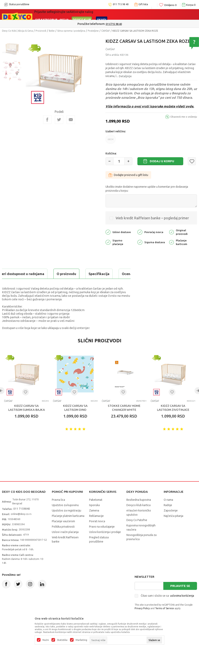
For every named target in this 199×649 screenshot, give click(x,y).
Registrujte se (59, 12)
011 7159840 (21, 518)
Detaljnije (125, 76)
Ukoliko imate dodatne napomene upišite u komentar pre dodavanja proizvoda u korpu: (146, 188)
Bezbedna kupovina (138, 509)
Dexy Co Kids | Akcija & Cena (17, 30)
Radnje (168, 515)
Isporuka (94, 515)
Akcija (64, 19)
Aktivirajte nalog (81, 12)
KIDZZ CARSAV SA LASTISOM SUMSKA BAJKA (26, 417)
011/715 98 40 (114, 23)
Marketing (81, 640)
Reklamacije (96, 525)
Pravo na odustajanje (102, 536)
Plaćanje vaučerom (63, 531)
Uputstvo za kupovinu (65, 515)
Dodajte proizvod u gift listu (128, 175)
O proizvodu (18, 274)
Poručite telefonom (91, 23)
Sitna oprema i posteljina (71, 30)
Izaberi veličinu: (115, 131)
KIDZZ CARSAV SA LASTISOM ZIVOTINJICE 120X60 (173, 419)
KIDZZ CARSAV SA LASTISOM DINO (75, 417)
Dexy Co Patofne (136, 530)
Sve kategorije (46, 19)
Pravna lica (58, 509)
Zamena (94, 520)
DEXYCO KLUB (82, 19)
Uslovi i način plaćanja (65, 542)
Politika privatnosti (63, 536)
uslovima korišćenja (182, 605)
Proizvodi (40, 30)
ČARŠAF (105, 30)
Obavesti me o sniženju (183, 116)
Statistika (62, 640)
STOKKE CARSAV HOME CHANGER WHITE (124, 417)
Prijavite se (180, 595)
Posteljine (93, 30)
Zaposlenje (171, 520)
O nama (168, 509)
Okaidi (101, 19)
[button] (192, 161)
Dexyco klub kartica (138, 515)
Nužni (45, 640)
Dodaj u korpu (162, 161)
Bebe (52, 30)
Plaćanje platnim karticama (68, 525)
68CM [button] (110, 141)
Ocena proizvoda (87, 274)
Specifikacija (50, 274)
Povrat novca (97, 531)
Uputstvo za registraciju (66, 520)
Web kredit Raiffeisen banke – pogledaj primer (152, 218)
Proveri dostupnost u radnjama (33, 284)
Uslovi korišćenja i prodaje (105, 542)
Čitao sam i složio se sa (167, 605)
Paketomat (95, 509)
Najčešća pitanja (173, 525)
